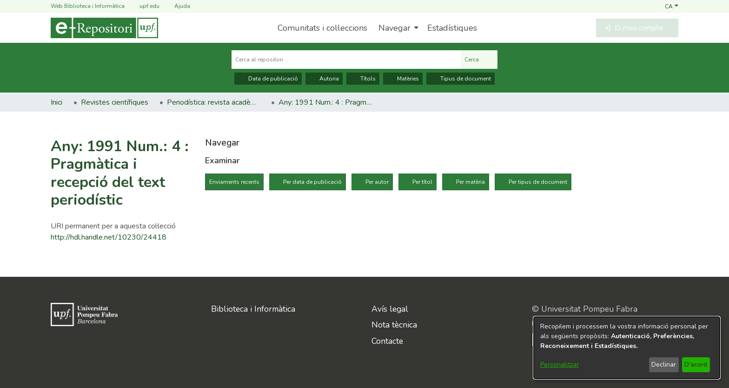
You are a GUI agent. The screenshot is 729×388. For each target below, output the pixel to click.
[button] (671, 6)
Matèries (403, 78)
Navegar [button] (394, 27)
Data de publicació (268, 78)
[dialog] (627, 348)
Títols (363, 78)
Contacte (387, 341)
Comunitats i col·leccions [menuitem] (322, 27)
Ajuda (176, 6)
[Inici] (104, 28)
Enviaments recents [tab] (234, 182)
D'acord (695, 364)
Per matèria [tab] (470, 182)
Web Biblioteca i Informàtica (88, 6)
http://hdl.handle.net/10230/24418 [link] (108, 237)
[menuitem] (397, 28)
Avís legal (389, 308)
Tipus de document (460, 78)
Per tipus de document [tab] (538, 182)
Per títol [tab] (422, 182)
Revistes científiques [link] (114, 102)
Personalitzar (559, 364)
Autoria (324, 78)
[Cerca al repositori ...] (346, 59)
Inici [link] (56, 102)
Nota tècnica (394, 324)
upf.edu (143, 6)
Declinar (663, 364)
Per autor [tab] (377, 182)
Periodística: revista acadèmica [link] (213, 102)
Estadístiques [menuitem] (452, 27)
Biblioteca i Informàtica (253, 308)
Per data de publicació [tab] (312, 182)
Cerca (479, 59)
